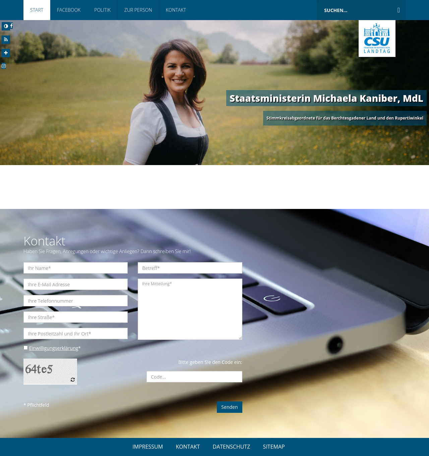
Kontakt (176, 10)
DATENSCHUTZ (231, 446)
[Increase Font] (6, 53)
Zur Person (138, 10)
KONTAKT (188, 446)
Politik (102, 10)
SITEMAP (274, 446)
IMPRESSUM (147, 446)
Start (36, 10)
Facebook (68, 10)
